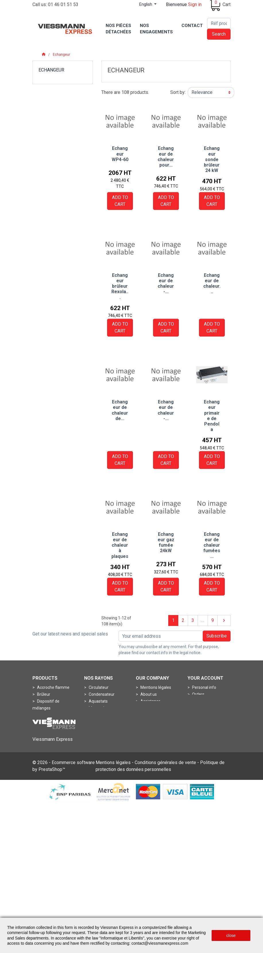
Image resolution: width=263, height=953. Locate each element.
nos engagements (156, 722)
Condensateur (101, 694)
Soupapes (45, 777)
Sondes (95, 722)
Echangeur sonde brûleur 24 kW (212, 159)
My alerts (200, 722)
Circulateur (98, 687)
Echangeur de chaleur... (212, 283)
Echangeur (51, 70)
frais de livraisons (156, 715)
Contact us (150, 728)
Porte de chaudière (53, 728)
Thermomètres (102, 728)
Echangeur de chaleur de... (120, 410)
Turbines (44, 784)
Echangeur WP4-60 (120, 154)
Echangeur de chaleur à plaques (119, 545)
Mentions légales (155, 687)
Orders (197, 694)
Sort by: (177, 92)
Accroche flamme (52, 687)
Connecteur (47, 763)
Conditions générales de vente (165, 912)
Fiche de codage (51, 770)
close (231, 935)
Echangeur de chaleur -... (166, 283)
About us (148, 694)
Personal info (203, 687)
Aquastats (98, 701)
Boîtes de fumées (104, 763)
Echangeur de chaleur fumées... (211, 545)
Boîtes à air (98, 756)
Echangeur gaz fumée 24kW (166, 542)
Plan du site (150, 735)
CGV (144, 708)
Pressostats (99, 715)
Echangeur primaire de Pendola (212, 415)
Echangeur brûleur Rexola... (119, 286)
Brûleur (43, 694)
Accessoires (99, 742)
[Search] (219, 23)
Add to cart (120, 201)
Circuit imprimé (50, 756)
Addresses (201, 708)
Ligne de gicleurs (51, 722)
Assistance (150, 701)
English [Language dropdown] (146, 4)
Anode (94, 749)
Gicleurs (43, 715)
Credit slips (201, 701)
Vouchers (200, 715)
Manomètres (100, 708)
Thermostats (100, 735)
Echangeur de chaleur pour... (166, 157)
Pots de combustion (54, 735)
